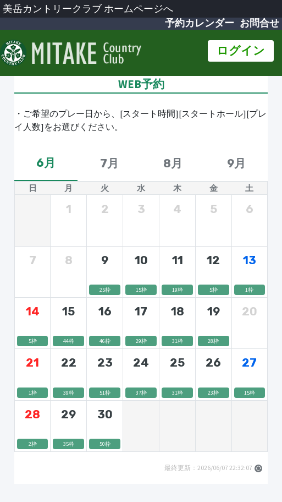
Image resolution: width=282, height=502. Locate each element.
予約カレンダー (199, 23)
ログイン (241, 50)
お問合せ (259, 23)
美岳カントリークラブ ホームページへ (88, 9)
